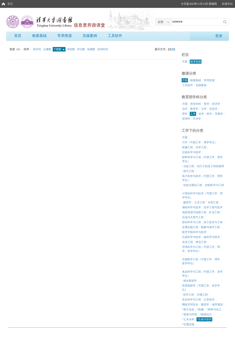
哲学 (206, 103)
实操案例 (90, 36)
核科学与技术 (212, 237)
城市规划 (217, 304)
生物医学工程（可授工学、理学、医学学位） (202, 261)
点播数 (47, 49)
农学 (201, 113)
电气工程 (188, 171)
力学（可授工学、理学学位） (199, 142)
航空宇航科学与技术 (194, 232)
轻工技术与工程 (213, 222)
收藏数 (91, 49)
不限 (185, 61)
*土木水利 (188, 319)
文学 (204, 108)
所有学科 (195, 103)
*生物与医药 (204, 319)
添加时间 (102, 49)
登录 (218, 36)
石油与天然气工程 (193, 217)
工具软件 (115, 36)
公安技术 (209, 299)
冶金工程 (188, 166)
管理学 (186, 118)
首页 (10, 3)
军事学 (219, 113)
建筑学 (187, 202)
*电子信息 (188, 309)
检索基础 (39, 36)
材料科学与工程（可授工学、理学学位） (202, 159)
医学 (209, 113)
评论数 (81, 49)
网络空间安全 (190, 304)
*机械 (200, 309)
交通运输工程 (190, 227)
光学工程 (201, 147)
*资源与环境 (189, 314)
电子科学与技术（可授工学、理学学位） (202, 178)
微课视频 (195, 61)
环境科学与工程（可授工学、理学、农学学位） (201, 249)
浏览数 (71, 49)
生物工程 (202, 294)
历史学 (213, 108)
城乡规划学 (190, 280)
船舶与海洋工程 (210, 227)
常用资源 (64, 36)
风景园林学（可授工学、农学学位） (201, 287)
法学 (185, 108)
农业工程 (187, 242)
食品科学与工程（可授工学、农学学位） (202, 273)
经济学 (216, 103)
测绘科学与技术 (191, 207)
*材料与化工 (214, 309)
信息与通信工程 (192, 185)
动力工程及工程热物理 (210, 166)
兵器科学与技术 (191, 237)
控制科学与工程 (214, 185)
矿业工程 (214, 212)
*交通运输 (188, 324)
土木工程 (199, 202)
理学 (185, 113)
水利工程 (213, 202)
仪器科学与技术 (191, 152)
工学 (193, 113)
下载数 (58, 49)
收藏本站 (227, 3)
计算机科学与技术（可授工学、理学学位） (202, 195)
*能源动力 (206, 314)
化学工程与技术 (213, 207)
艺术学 (197, 118)
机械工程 (187, 147)
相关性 (37, 49)
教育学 (194, 108)
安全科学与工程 (191, 299)
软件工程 (188, 294)
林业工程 (201, 242)
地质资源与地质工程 (194, 212)
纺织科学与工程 (191, 222)
